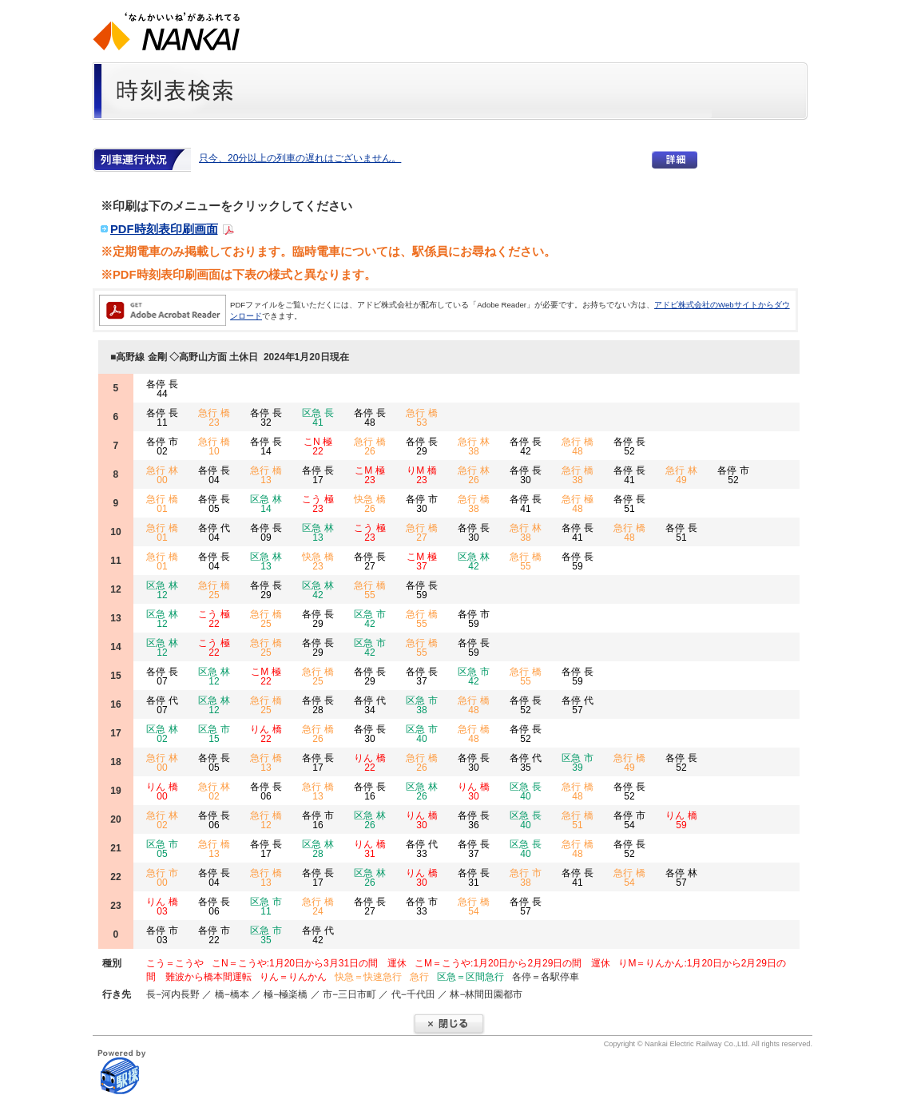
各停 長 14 (265, 446)
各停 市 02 (161, 446)
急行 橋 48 (577, 446)
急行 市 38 (525, 877)
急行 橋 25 (213, 590)
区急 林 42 (473, 561)
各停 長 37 (421, 676)
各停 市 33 (421, 906)
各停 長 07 (161, 676)
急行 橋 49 (629, 762)
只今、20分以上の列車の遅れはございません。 (300, 158)
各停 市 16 (317, 820)
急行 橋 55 (525, 561)
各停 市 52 (732, 475)
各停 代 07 (161, 705)
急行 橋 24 (317, 906)
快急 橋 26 (369, 504)
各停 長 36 (473, 820)
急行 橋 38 (577, 475)
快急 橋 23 (317, 561)
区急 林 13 (317, 532)
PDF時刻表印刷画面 (164, 229)
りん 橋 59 (681, 820)
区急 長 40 (525, 791)
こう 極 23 (317, 504)
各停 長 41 (629, 475)
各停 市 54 (629, 820)
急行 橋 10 (213, 446)
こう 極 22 (213, 619)
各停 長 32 (265, 417)
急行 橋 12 (265, 820)
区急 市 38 (421, 705)
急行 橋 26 (369, 446)
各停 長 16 (369, 791)
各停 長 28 (317, 705)
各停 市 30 (421, 504)
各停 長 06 (265, 791)
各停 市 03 (161, 935)
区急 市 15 (213, 734)
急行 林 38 (473, 446)
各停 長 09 (265, 532)
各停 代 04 (213, 532)
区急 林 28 (317, 849)
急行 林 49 (681, 475)
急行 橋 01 (161, 504)
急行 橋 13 (265, 475)
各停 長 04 (213, 475)
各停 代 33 (421, 849)
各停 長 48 (369, 417)
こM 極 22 (265, 676)
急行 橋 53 (421, 417)
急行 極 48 (577, 504)
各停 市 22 (213, 935)
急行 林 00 (161, 475)
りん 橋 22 (265, 734)
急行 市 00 (161, 877)
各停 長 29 (421, 446)
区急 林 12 (161, 590)
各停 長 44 (161, 389)
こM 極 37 (421, 561)
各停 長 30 (525, 475)
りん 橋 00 (161, 791)
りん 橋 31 (369, 849)
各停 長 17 (317, 475)
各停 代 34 (369, 705)
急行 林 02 (213, 791)
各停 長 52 (629, 446)
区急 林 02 (161, 734)
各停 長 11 (161, 417)
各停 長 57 (525, 906)
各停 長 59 (577, 561)
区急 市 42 (369, 619)
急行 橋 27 (421, 532)
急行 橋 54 (629, 877)
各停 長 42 (525, 446)
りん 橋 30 (473, 791)
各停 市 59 (473, 619)
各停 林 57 (681, 877)
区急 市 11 (265, 906)
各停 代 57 (577, 705)
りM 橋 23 (421, 475)
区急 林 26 (421, 791)
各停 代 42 (317, 935)
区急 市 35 (265, 935)
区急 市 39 (577, 762)
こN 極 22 (318, 446)
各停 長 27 (369, 561)
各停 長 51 (629, 504)
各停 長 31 (473, 877)
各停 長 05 (213, 504)
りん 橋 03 (161, 906)
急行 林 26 (473, 475)
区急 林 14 (265, 504)
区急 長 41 (317, 417)
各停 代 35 (525, 762)
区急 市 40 (421, 734)
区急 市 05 (161, 849)
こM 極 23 (369, 475)
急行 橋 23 (213, 417)
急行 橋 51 (577, 820)
